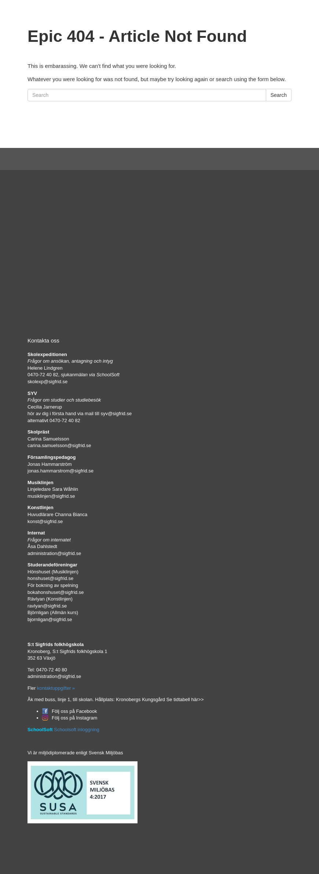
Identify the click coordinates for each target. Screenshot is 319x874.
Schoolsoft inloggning (76, 729)
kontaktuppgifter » (55, 688)
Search (279, 95)
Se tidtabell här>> (185, 699)
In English (229, 14)
